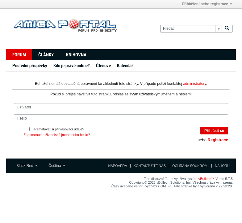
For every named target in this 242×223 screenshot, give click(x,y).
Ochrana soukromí (190, 166)
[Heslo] (121, 118)
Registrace (218, 140)
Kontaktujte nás (150, 166)
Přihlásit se (214, 131)
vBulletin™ (206, 179)
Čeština (56, 166)
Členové (103, 65)
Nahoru (222, 166)
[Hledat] (191, 29)
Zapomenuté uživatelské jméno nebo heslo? (56, 135)
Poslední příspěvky (29, 65)
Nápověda (117, 166)
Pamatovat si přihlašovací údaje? (56, 129)
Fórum (19, 55)
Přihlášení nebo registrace (207, 4)
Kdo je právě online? (71, 65)
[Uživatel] (121, 107)
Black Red (26, 166)
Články (46, 55)
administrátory (194, 83)
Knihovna (76, 55)
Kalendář (125, 65)
